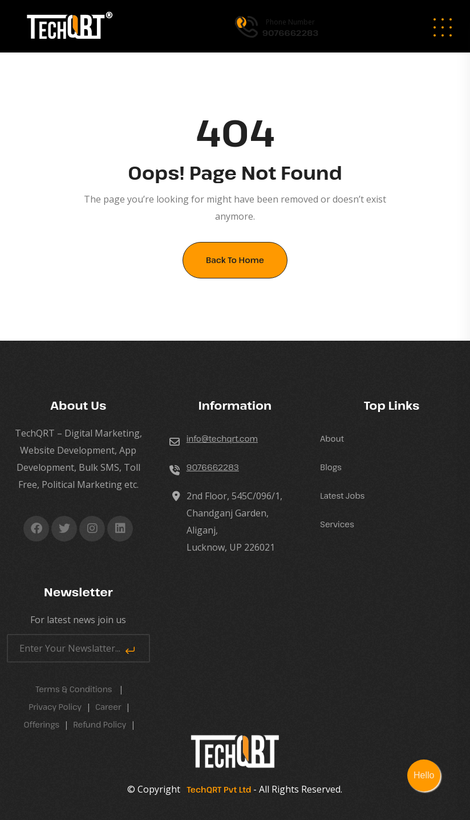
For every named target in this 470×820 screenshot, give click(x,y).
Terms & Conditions (73, 689)
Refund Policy (99, 724)
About (332, 438)
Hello (424, 775)
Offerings (41, 724)
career (108, 706)
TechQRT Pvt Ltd (217, 789)
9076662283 (213, 467)
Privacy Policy (55, 706)
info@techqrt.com (222, 438)
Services (337, 524)
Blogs (331, 467)
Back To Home (235, 260)
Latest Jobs (342, 495)
